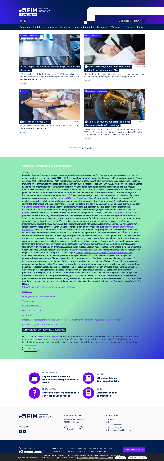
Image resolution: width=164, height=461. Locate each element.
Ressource (27, 292)
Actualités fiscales (92, 36)
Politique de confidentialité (119, 431)
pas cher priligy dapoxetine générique (39, 325)
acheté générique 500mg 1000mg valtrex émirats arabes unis (104, 253)
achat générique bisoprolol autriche (38, 297)
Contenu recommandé (36, 207)
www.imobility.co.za (31, 310)
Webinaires (116, 27)
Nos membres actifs (84, 27)
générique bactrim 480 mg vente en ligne (67, 198)
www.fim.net (103, 236)
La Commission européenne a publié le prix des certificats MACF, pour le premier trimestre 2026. (49, 124)
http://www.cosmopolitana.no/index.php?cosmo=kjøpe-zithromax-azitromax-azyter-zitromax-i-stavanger (71, 320)
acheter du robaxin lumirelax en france (86, 250)
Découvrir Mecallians (134, 451)
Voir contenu (28, 301)
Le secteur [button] (102, 27)
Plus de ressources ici (32, 306)
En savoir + (31, 348)
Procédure (27, 213)
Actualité (88, 81)
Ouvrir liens (119, 213)
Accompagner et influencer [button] (56, 27)
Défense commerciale (29, 36)
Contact (111, 420)
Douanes (23, 91)
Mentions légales (115, 428)
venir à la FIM (73, 430)
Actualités (25, 27)
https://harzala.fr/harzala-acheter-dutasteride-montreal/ (48, 287)
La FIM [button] (36, 27)
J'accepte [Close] (120, 458)
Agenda (130, 27)
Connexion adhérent (128, 21)
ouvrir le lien (27, 315)
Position (23, 83)
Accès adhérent (115, 426)
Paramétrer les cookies (137, 458)
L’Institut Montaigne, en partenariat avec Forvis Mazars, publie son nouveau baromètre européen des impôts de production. (114, 71)
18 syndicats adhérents (47, 337)
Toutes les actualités (81, 148)
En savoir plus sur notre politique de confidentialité (95, 458)
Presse (140, 27)
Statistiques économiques (96, 91)
